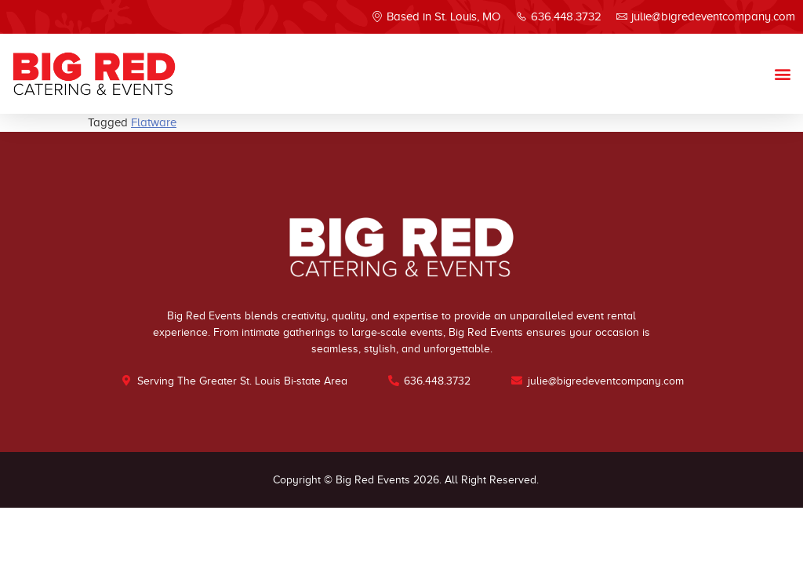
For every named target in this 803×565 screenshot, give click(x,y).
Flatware (153, 122)
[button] (782, 73)
